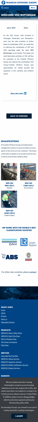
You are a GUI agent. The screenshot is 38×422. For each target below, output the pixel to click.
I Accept (19, 416)
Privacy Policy (29, 397)
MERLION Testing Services (10, 359)
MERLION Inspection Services (11, 362)
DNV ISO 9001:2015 (9, 184)
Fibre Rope (5, 345)
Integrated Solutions (8, 322)
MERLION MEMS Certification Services (14, 365)
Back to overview (19, 116)
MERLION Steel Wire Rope (10, 336)
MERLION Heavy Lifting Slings (11, 333)
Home (3, 310)
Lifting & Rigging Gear (8, 339)
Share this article (17, 94)
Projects (3, 316)
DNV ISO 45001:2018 (9, 212)
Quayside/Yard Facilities (9, 356)
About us (4, 319)
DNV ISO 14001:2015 (28, 184)
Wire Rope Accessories (9, 342)
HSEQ (3, 313)
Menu (33, 8)
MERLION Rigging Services (10, 368)
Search (6, 7)
